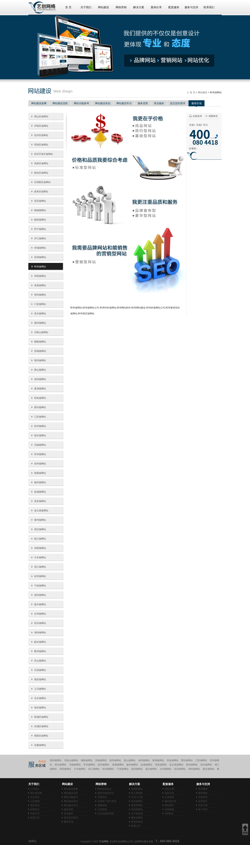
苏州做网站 (40, 426)
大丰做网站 (40, 557)
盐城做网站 (40, 491)
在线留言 (203, 797)
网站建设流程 (60, 103)
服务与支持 (191, 7)
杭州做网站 (40, 576)
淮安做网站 (40, 501)
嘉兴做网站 (40, 604)
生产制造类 (137, 813)
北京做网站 (40, 698)
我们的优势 (36, 793)
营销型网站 (137, 789)
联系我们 (209, 7)
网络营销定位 (104, 789)
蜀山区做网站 (41, 116)
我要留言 (213, 116)
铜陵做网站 (40, 341)
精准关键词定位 (105, 793)
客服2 (199, 125)
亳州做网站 (40, 360)
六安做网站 (40, 304)
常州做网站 (40, 454)
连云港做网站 (41, 510)
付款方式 (35, 813)
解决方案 (138, 7)
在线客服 (169, 809)
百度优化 (102, 797)
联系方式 (35, 817)
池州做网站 (40, 379)
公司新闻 (35, 801)
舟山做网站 (40, 660)
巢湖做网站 (40, 388)
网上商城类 (137, 793)
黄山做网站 (40, 369)
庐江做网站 (40, 238)
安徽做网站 (40, 745)
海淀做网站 (40, 707)
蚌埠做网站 (40, 266)
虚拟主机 (169, 793)
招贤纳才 (35, 809)
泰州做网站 (40, 520)
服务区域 (196, 103)
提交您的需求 (177, 103)
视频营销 (102, 805)
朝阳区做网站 (41, 735)
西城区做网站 (41, 717)
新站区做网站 (41, 172)
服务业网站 (137, 817)
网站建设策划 (102, 103)
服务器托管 (170, 801)
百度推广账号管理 (106, 801)
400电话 (169, 813)
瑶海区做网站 (41, 144)
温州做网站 (40, 595)
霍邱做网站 (40, 407)
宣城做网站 (40, 351)
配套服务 (173, 7)
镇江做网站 (40, 538)
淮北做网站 (40, 313)
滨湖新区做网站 (42, 182)
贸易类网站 (137, 809)
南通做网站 (40, 473)
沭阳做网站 (40, 548)
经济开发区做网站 (43, 154)
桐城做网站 (40, 210)
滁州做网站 (40, 323)
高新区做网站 (41, 163)
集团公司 (135, 825)
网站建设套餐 (38, 103)
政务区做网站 (41, 191)
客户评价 (203, 809)
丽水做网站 (40, 642)
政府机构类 (137, 821)
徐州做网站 (40, 463)
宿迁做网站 (40, 529)
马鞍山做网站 (41, 332)
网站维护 (169, 805)
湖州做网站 (40, 632)
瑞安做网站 (40, 679)
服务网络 (203, 793)
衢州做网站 (40, 651)
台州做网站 (40, 613)
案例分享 (156, 7)
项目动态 (35, 805)
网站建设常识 (124, 103)
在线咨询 (197, 116)
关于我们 (85, 7)
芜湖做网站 (40, 257)
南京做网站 (40, 435)
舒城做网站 (40, 247)
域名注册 (169, 789)
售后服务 (159, 103)
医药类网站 (137, 801)
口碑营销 (102, 809)
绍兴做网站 (40, 623)
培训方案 (203, 805)
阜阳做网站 (40, 276)
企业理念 (35, 797)
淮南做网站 (40, 285)
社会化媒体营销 (105, 813)
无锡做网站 (40, 445)
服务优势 (143, 103)
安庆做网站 (40, 201)
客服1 (192, 125)
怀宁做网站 (40, 229)
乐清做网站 (40, 670)
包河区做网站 (41, 135)
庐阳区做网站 (41, 126)
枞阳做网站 (40, 219)
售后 (205, 125)
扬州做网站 (40, 482)
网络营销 (121, 7)
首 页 (68, 7)
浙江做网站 (40, 566)
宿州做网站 (40, 294)
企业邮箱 (169, 797)
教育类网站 (137, 805)
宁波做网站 (40, 585)
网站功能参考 (81, 103)
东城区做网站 (41, 726)
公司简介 (35, 789)
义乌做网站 (40, 688)
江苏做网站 (40, 416)
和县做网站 (40, 398)
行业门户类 (137, 797)
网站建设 (103, 7)
